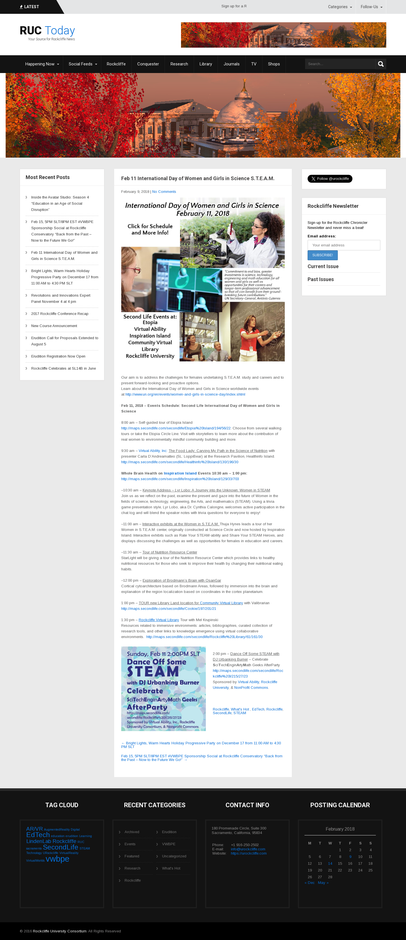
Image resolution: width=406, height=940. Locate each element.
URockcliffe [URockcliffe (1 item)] (50, 853)
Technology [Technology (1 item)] (34, 853)
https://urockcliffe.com (249, 853)
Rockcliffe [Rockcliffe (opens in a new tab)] (116, 64)
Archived (132, 832)
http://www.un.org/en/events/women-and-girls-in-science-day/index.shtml (185, 394)
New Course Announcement (54, 326)
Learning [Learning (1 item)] (85, 836)
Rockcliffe (221, 709)
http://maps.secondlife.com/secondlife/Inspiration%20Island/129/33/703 (180, 479)
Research (132, 868)
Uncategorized (174, 856)
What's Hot (240, 709)
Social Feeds (80, 64)
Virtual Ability (248, 682)
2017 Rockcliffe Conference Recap (60, 314)
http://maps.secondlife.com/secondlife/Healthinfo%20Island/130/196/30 (179, 462)
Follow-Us (369, 7)
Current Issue (323, 266)
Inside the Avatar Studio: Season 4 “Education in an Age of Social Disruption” (60, 203)
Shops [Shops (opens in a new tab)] (274, 64)
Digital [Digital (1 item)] (75, 829)
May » (323, 883)
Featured (132, 856)
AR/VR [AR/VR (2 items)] (34, 829)
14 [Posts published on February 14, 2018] (330, 863)
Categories (338, 7)
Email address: (322, 236)
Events (130, 844)
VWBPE (168, 844)
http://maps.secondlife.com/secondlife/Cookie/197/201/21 (168, 608)
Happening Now (39, 64)
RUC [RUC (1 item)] (81, 842)
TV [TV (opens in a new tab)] (254, 64)
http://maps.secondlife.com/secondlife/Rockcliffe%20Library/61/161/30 (204, 637)
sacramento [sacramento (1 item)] (34, 848)
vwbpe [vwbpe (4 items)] (57, 858)
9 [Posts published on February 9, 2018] (350, 857)
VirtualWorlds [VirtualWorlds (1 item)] (35, 860)
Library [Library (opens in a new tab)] (206, 64)
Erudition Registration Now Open (58, 356)
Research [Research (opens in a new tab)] (179, 64)
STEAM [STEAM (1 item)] (85, 848)
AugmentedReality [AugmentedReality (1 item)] (57, 829)
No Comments (164, 191)
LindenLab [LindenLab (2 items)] (38, 841)
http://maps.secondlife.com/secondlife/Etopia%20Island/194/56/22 (176, 428)
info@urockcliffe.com (248, 849)
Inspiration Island (180, 473)
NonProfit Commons (251, 687)
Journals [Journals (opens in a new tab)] (232, 64)
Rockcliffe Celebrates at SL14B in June (63, 368)
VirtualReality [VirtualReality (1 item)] (68, 853)
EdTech (258, 709)
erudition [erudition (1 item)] (72, 836)
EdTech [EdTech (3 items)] (38, 835)
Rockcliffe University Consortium (60, 931)
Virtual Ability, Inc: (154, 451)
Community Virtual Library (221, 603)
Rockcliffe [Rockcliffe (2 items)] (64, 841)
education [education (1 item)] (58, 836)
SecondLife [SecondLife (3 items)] (60, 847)
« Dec (309, 883)
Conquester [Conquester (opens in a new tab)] (148, 64)
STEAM (239, 713)
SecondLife (222, 713)
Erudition (169, 832)
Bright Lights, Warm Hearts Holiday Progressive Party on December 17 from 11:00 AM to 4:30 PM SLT (64, 277)
